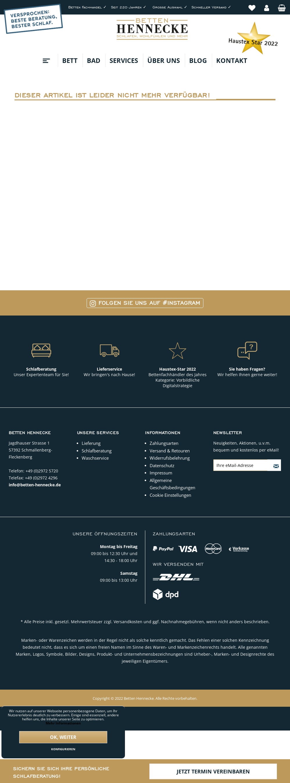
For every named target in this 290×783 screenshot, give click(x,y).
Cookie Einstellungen (170, 495)
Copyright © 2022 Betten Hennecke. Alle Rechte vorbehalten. (145, 698)
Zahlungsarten (164, 443)
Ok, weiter (63, 737)
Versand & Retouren (170, 451)
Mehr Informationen (63, 723)
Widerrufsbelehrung (170, 458)
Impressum (161, 473)
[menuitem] (252, 4)
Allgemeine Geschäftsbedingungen (172, 484)
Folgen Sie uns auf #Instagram (145, 303)
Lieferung (91, 443)
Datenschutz (162, 465)
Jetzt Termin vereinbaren (213, 771)
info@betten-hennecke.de (35, 484)
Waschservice (95, 458)
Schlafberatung (97, 451)
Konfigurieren (63, 749)
